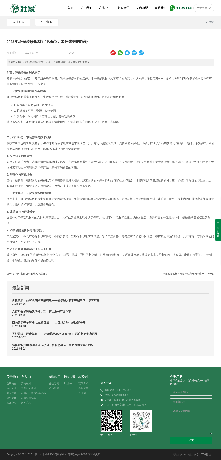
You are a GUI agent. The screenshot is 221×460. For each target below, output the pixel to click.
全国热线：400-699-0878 (118, 390)
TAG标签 (206, 454)
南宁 (196, 454)
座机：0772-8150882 (116, 394)
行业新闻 (46, 22)
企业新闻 (18, 22)
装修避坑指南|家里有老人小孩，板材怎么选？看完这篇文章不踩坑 (53, 345)
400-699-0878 (184, 7)
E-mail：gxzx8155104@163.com (122, 399)
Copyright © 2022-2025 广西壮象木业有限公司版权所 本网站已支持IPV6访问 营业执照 (53, 454)
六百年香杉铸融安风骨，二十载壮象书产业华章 (41, 311)
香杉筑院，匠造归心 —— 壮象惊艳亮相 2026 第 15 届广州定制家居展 (55, 333)
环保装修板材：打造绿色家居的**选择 (183, 273)
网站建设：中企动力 (183, 454)
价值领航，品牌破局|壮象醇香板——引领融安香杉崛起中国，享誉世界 (56, 300)
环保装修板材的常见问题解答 (32, 273)
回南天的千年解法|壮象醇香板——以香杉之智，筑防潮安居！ (50, 322)
